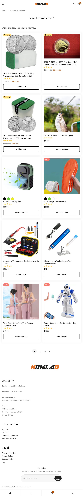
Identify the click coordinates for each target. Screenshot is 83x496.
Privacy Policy (7, 456)
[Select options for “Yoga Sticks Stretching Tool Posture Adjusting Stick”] (21, 336)
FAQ (3, 462)
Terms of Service (9, 453)
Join (58, 479)
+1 (56, 199)
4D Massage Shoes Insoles (55, 201)
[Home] (10, 493)
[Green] (8, 198)
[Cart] (78, 4)
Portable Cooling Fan (12, 201)
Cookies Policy (7, 459)
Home (4, 11)
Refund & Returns (9, 439)
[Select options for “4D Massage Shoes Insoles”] (62, 212)
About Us (5, 429)
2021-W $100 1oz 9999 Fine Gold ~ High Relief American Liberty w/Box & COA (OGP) (60, 64)
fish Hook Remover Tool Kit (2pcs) (58, 135)
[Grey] (53, 198)
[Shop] (31, 493)
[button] (21, 87)
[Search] (74, 4)
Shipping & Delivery (10, 435)
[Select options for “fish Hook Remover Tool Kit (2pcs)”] (62, 149)
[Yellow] (12, 198)
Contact (5, 432)
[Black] (4, 198)
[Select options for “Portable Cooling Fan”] (21, 212)
